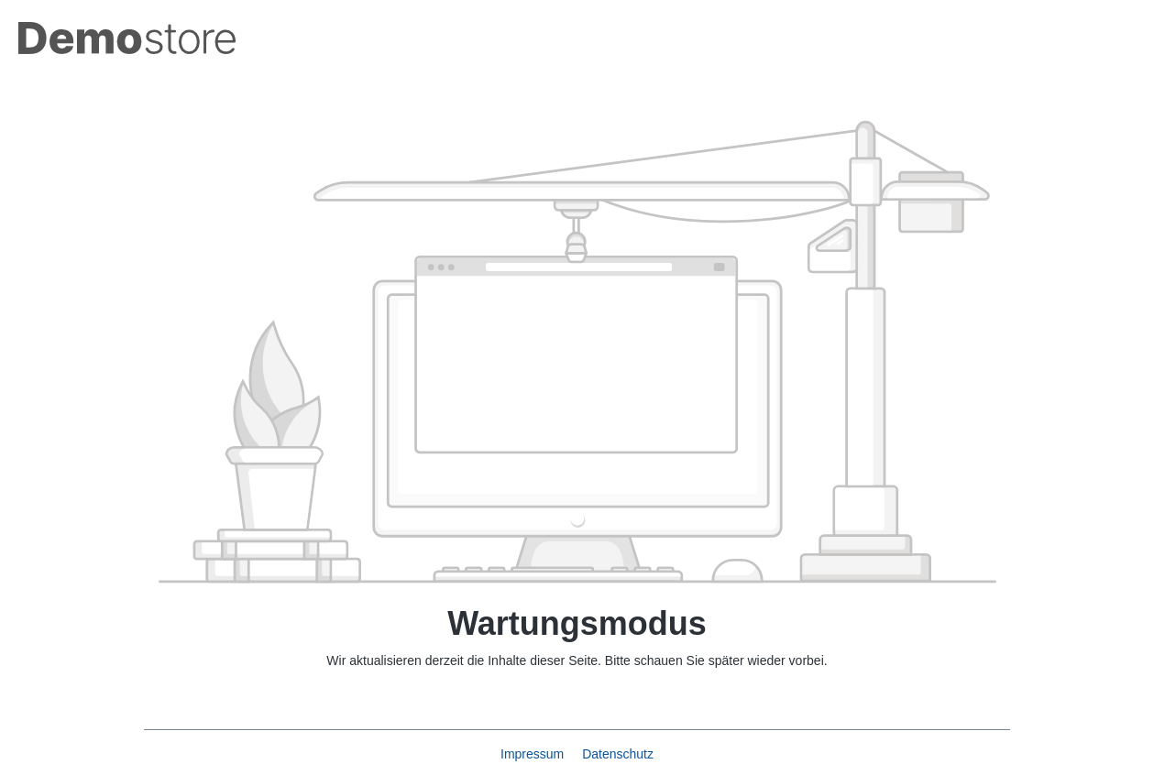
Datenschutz (618, 754)
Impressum (533, 754)
